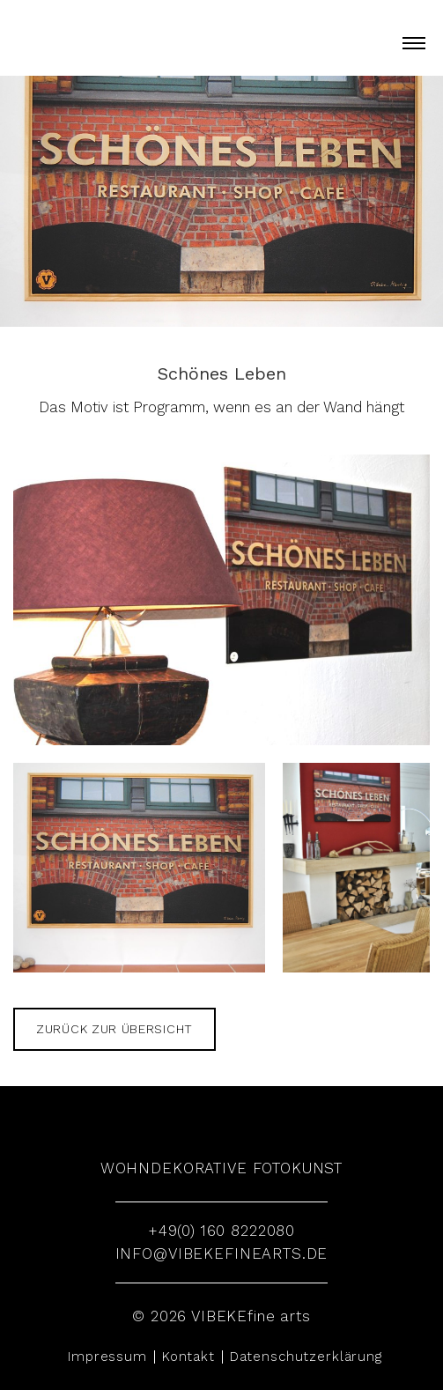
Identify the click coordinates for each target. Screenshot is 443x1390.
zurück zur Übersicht (114, 1029)
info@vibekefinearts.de (222, 1253)
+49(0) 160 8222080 (221, 1230)
